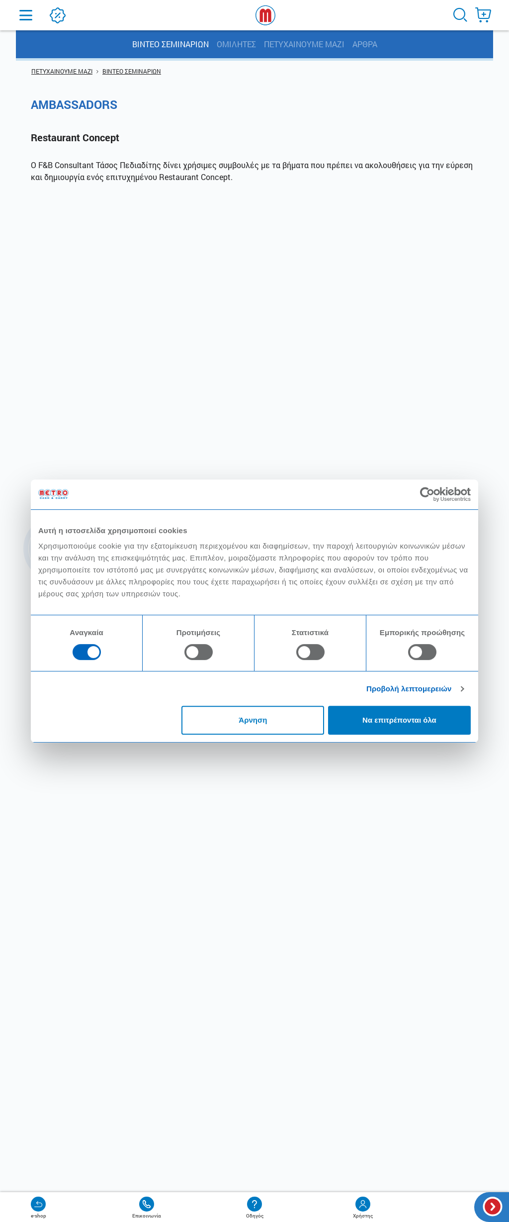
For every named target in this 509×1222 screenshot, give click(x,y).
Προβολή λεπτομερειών (409, 688)
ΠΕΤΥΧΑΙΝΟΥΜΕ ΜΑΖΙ (304, 44)
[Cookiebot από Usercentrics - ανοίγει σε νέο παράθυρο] (427, 494)
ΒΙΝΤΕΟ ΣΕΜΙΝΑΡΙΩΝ (170, 44)
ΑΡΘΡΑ (364, 44)
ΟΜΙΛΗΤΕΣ (236, 44)
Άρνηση (253, 720)
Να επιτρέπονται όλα (399, 720)
